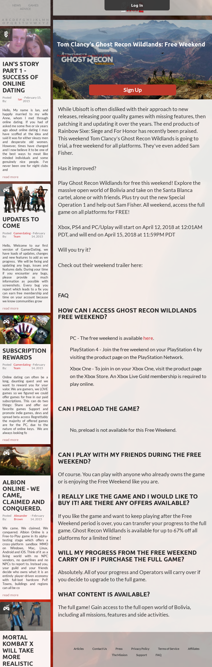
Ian (20, 99)
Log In (137, 5)
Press (118, 649)
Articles (79, 649)
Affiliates (193, 649)
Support (141, 655)
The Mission (119, 655)
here (148, 338)
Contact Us (99, 649)
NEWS (16, 5)
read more (10, 177)
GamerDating (81, 55)
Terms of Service (168, 649)
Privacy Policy (140, 649)
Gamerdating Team (22, 235)
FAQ (158, 655)
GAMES (33, 5)
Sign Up (132, 89)
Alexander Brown (20, 517)
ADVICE (25, 9)
